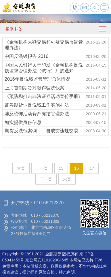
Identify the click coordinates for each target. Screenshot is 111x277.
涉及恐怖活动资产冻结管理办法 (37, 113)
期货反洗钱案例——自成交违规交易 (41, 130)
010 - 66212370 (45, 215)
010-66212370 (49, 202)
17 (92, 168)
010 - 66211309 (45, 221)
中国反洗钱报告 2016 (26, 56)
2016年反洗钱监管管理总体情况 (37, 79)
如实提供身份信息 (23, 122)
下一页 (46, 179)
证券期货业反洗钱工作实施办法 (37, 105)
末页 (67, 179)
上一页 (42, 168)
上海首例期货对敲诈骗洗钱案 (34, 87)
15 (61, 168)
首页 (21, 168)
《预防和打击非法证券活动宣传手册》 (44, 96)
